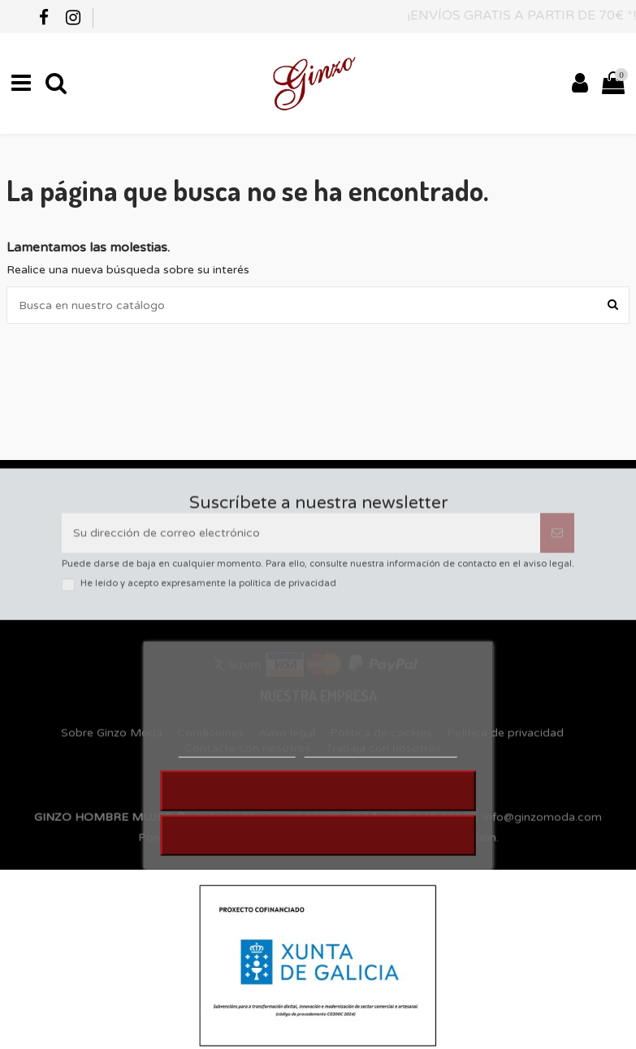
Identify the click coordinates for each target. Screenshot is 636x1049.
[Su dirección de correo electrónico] (301, 540)
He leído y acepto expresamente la (208, 591)
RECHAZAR (318, 803)
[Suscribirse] (557, 540)
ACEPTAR (318, 848)
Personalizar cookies (381, 762)
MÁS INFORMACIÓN (237, 762)
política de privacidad (287, 591)
